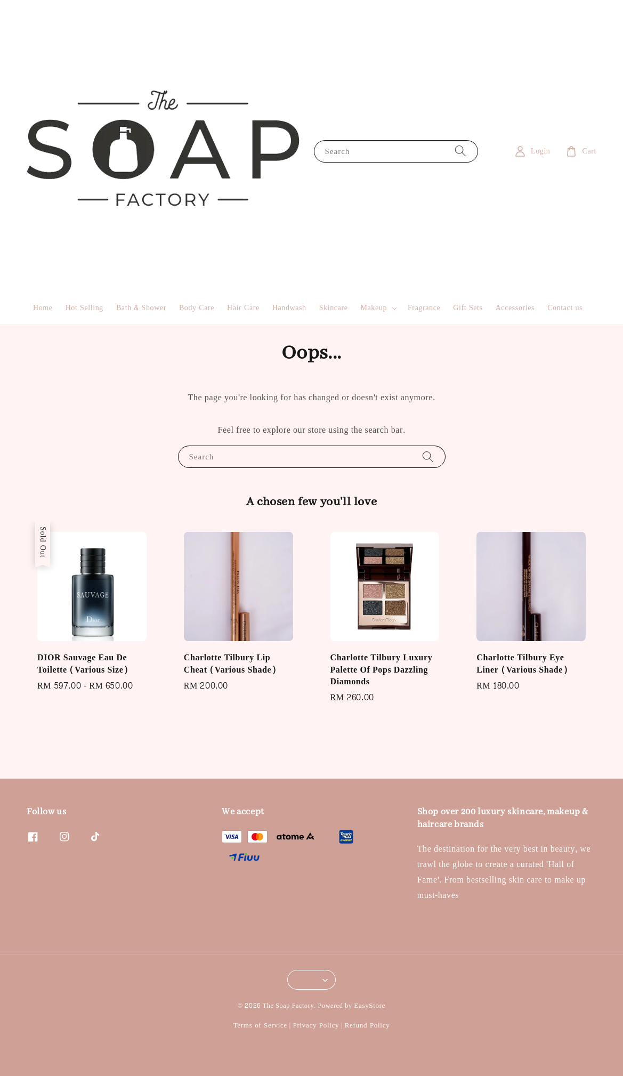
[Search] (460, 151)
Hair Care (243, 307)
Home (43, 307)
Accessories (515, 307)
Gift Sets (467, 307)
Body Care (196, 307)
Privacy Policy (316, 1025)
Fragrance (424, 307)
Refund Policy (367, 1025)
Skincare (333, 307)
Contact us (564, 307)
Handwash (289, 307)
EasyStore (369, 1005)
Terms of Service (260, 1025)
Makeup (374, 308)
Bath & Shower (141, 307)
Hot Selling (84, 307)
